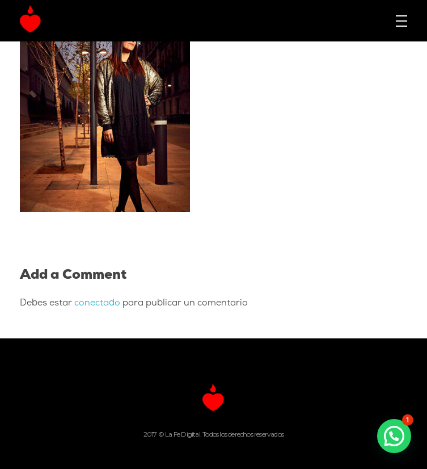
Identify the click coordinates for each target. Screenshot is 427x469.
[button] (394, 436)
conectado (97, 303)
